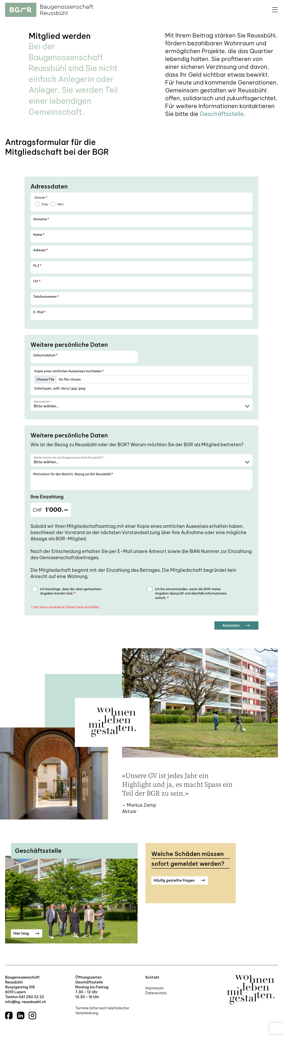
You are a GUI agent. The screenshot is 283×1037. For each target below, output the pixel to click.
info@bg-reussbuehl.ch (25, 1002)
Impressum (154, 988)
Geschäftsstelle (222, 113)
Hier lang (26, 933)
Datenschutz (156, 993)
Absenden (236, 625)
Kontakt (152, 977)
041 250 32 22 (31, 997)
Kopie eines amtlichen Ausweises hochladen (69, 371)
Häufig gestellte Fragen (179, 880)
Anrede (41, 198)
